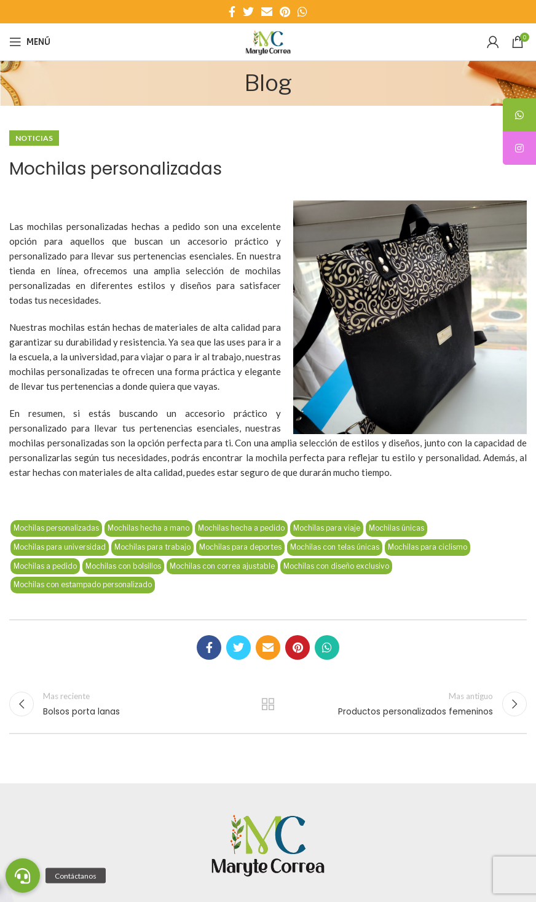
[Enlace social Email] (267, 11)
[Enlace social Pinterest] (285, 11)
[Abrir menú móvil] (30, 42)
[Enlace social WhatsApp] (302, 11)
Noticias (34, 138)
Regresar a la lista (268, 704)
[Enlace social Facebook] (232, 11)
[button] (23, 875)
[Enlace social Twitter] (248, 11)
